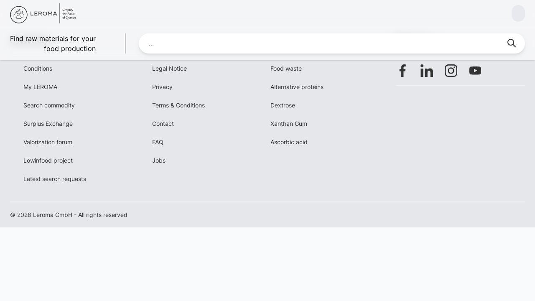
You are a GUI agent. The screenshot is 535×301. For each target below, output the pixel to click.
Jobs (159, 160)
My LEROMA (40, 86)
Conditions (37, 68)
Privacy (162, 86)
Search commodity (49, 105)
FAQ (157, 141)
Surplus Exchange (48, 123)
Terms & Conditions (178, 105)
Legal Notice (169, 68)
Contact (163, 123)
